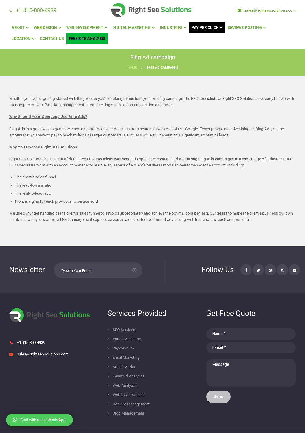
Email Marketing (171, 339)
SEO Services (124, 330)
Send (218, 398)
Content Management (131, 377)
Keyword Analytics (173, 349)
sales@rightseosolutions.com (269, 10)
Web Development (128, 368)
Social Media (124, 349)
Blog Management (128, 387)
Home (132, 68)
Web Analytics (125, 358)
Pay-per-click (124, 339)
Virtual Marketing (172, 330)
